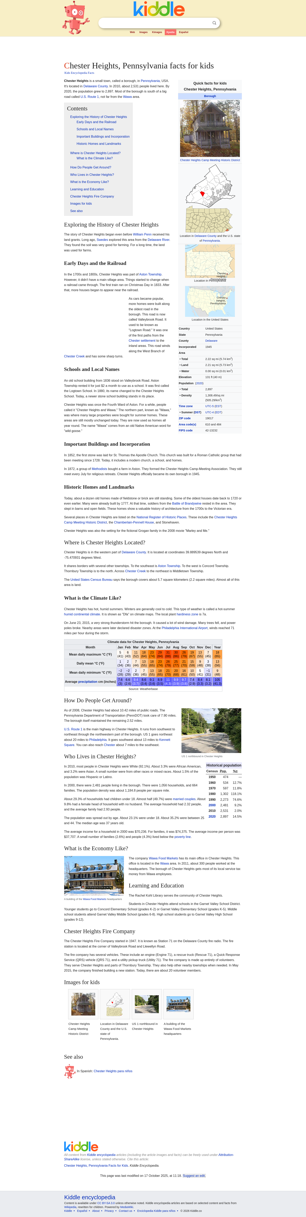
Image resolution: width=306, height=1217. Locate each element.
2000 (212, 805)
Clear (206, 23)
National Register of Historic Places (161, 517)
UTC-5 (209, 406)
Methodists (99, 469)
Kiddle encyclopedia (101, 1155)
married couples (184, 799)
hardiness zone (187, 614)
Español (183, 32)
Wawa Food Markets (94, 899)
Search (214, 22)
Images (143, 32)
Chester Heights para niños (113, 1071)
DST (197, 412)
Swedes (102, 239)
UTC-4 (209, 412)
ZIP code (185, 418)
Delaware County (205, 235)
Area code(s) (187, 424)
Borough (210, 96)
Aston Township (150, 274)
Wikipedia (70, 1207)
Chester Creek (74, 356)
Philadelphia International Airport (185, 628)
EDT (218, 412)
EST (218, 406)
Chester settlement (142, 340)
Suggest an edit (194, 1175)
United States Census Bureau (92, 579)
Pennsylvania (211, 240)
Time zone (186, 406)
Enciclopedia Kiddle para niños (156, 1210)
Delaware (211, 340)
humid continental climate (82, 614)
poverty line (183, 837)
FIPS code (186, 430)
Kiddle (68, 1210)
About (96, 1210)
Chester (109, 745)
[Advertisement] (152, 48)
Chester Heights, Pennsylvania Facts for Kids (96, 1165)
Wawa (127, 96)
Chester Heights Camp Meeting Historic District (210, 160)
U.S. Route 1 (89, 96)
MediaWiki (126, 1207)
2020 (199, 383)
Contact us (125, 1210)
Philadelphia (98, 739)
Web (132, 32)
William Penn (142, 234)
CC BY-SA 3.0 (106, 1203)
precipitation (87, 681)
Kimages (157, 32)
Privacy (109, 1210)
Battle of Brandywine (186, 503)
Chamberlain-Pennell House (134, 522)
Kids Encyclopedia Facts (79, 72)
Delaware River (158, 239)
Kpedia (171, 32)
